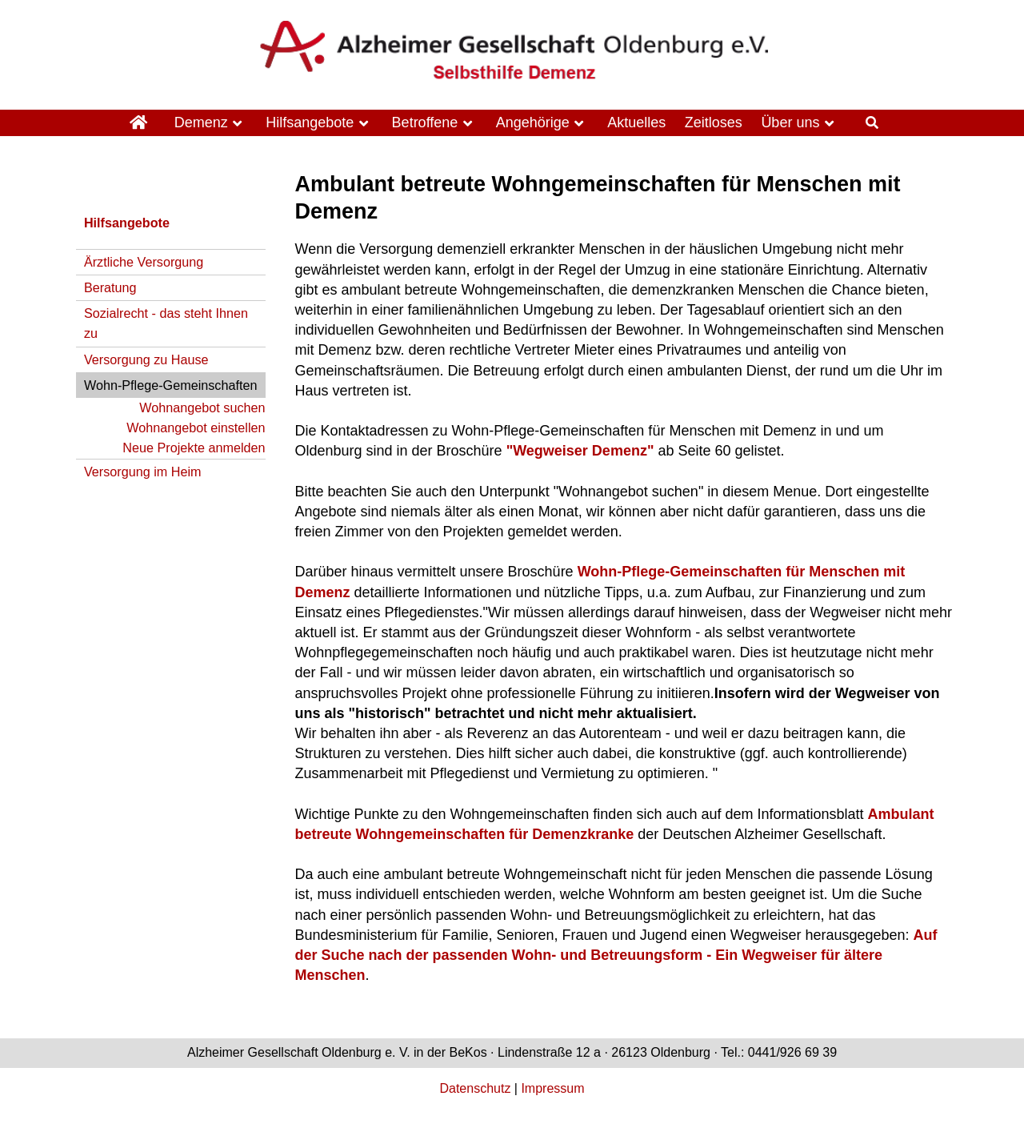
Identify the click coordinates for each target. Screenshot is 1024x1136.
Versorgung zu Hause (146, 359)
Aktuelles (636, 122)
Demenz (201, 122)
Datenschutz (474, 1088)
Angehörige (533, 122)
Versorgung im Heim (143, 471)
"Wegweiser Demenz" (580, 451)
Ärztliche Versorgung (143, 262)
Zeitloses (713, 122)
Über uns (790, 122)
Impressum (552, 1088)
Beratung (110, 287)
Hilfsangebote (310, 122)
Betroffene (425, 122)
